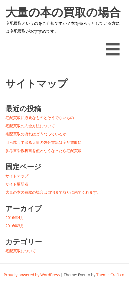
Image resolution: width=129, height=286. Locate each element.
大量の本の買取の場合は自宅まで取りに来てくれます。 (63, 12)
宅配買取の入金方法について (30, 125)
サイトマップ (16, 175)
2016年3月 (14, 225)
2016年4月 (14, 217)
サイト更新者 (16, 184)
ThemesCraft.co (110, 274)
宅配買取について (20, 250)
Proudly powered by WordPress (32, 274)
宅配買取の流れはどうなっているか (35, 133)
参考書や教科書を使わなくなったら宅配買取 (43, 150)
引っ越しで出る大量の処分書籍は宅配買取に (43, 142)
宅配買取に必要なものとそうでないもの (39, 117)
